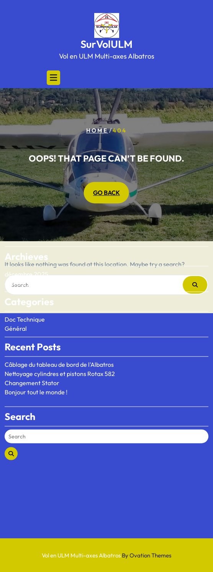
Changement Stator (32, 358)
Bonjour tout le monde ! (36, 367)
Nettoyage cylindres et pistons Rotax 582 (60, 349)
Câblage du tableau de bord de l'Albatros (59, 340)
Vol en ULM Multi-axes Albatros (106, 555)
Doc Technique (25, 295)
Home (97, 130)
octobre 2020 (24, 259)
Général (16, 304)
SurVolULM (106, 44)
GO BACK (106, 193)
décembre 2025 (26, 249)
